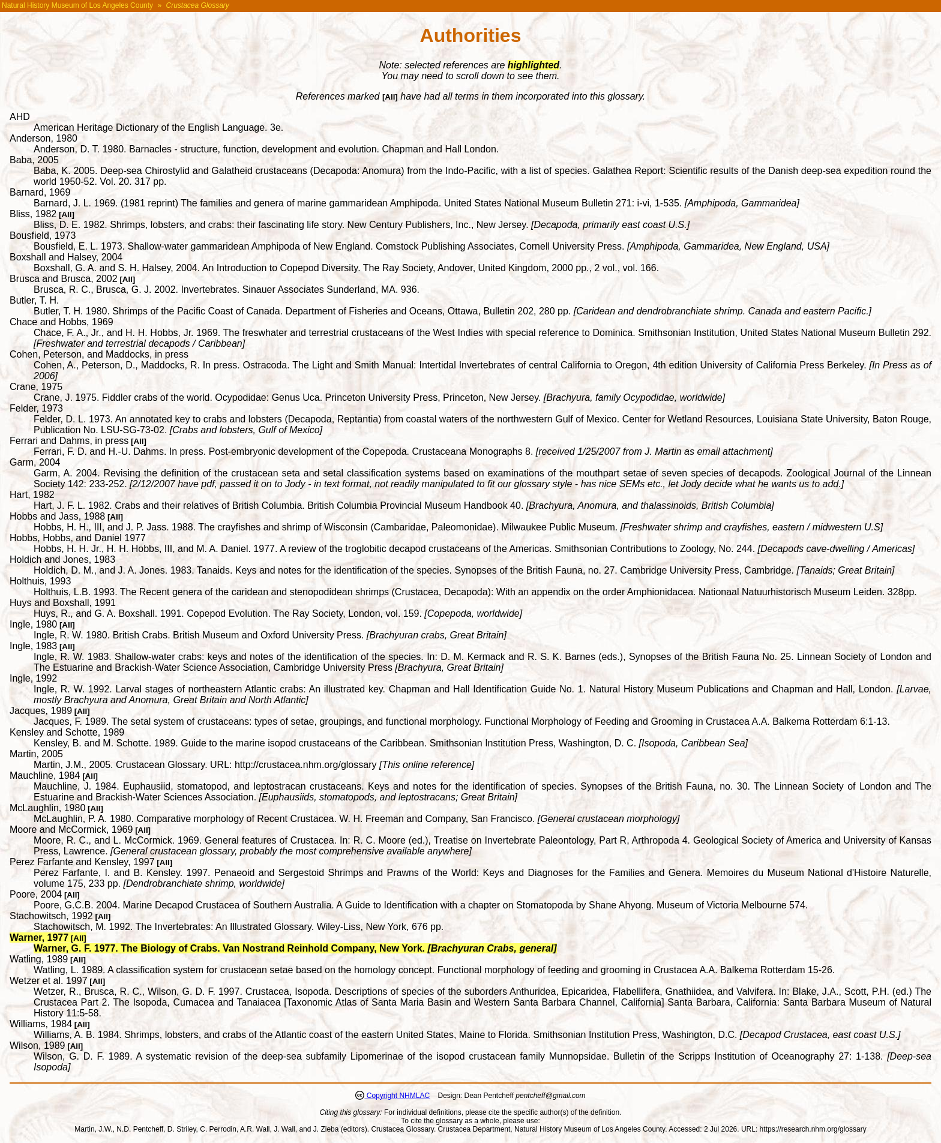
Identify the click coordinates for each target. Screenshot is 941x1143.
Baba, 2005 (34, 160)
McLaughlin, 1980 (47, 808)
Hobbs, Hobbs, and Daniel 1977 (78, 538)
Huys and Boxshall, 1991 (63, 603)
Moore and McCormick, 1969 (71, 829)
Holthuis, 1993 (40, 581)
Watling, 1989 (39, 959)
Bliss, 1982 (33, 214)
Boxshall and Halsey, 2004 (66, 257)
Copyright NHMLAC (397, 1095)
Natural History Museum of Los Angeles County (77, 5)
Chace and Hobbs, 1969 (61, 322)
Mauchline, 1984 (45, 775)
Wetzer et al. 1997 (49, 981)
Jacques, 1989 (41, 711)
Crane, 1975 (36, 387)
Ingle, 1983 (33, 646)
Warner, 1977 (39, 937)
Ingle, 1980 (33, 624)
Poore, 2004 (36, 894)
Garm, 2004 (35, 462)
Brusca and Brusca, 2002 (64, 279)
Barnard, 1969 (40, 192)
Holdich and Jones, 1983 (62, 559)
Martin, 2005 (36, 754)
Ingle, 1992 (33, 678)
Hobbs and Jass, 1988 (57, 516)
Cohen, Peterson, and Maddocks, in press (99, 354)
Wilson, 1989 (37, 1045)
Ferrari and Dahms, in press (69, 441)
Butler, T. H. (34, 300)
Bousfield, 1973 (43, 235)
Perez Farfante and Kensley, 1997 (82, 862)
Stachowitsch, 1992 (51, 916)
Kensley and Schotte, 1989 (67, 732)
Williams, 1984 (41, 1024)
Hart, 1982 (32, 495)
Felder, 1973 (36, 408)
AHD (20, 117)
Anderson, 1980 (43, 138)
